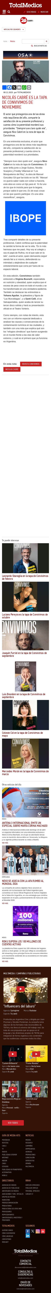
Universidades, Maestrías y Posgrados (12, 1218)
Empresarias (30, 1149)
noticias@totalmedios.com (25, 1289)
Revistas (5, 1143)
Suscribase (30, 12)
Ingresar (43, 12)
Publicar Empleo (32, 1188)
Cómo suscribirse (8, 1233)
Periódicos (6, 1140)
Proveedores (7, 1212)
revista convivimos (31, 364)
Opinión (28, 1163)
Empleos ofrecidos (33, 1185)
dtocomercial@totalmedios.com (25, 1267)
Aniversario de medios (10, 1191)
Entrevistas (30, 1161)
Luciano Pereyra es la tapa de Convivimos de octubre (25, 616)
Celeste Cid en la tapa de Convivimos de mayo (22, 734)
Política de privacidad (25, 1255)
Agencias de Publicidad (10, 1188)
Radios (4, 1152)
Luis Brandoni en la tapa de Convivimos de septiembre (23, 695)
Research (29, 1143)
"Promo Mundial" (32, 1063)
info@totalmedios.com (25, 1278)
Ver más (5, 843)
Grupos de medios (8, 1197)
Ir (46, 41)
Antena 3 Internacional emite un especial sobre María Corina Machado (24, 824)
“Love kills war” (32, 1099)
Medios (28, 1140)
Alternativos (7, 1172)
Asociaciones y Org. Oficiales (12, 1194)
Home (5, 41)
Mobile (4, 1175)
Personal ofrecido (32, 1191)
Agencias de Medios (9, 1185)
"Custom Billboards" (10, 1063)
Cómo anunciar (7, 1236)
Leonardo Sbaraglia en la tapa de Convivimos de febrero (25, 577)
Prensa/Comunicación (10, 1203)
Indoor (4, 1161)
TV (3, 1149)
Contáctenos (6, 1239)
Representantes (8, 1215)
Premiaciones (30, 1155)
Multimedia (30, 1166)
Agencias (29, 1152)
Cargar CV (29, 1194)
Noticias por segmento (14, 29)
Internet (5, 1158)
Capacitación (30, 1158)
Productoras (7, 1206)
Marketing (6, 1200)
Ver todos (13, 1122)
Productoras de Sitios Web (12, 1209)
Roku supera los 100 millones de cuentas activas (21, 943)
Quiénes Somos (7, 1230)
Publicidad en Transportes (12, 1169)
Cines (4, 1163)
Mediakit (5, 1242)
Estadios (5, 1166)
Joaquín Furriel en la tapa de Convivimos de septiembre (24, 654)
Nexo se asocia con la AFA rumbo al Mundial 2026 (23, 882)
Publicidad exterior (9, 1155)
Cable (4, 1146)
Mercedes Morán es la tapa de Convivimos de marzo (25, 773)
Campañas (29, 1146)
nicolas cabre (11, 369)
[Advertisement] (25, 403)
